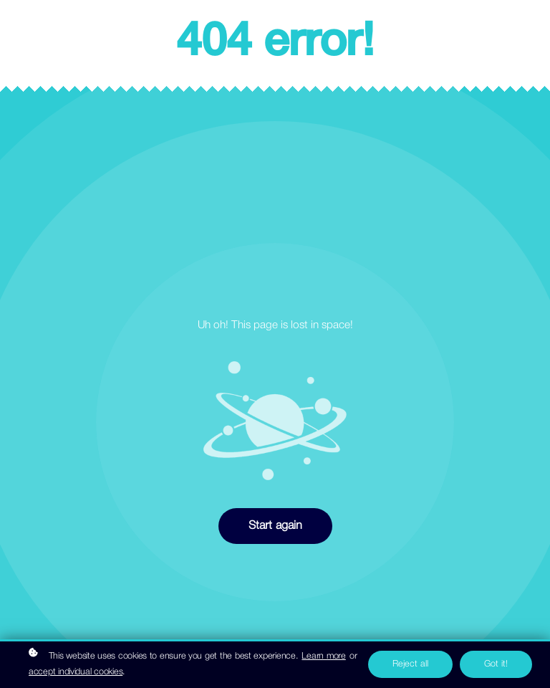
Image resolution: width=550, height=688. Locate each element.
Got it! (496, 664)
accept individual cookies (75, 672)
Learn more (323, 656)
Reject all (410, 664)
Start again (275, 525)
